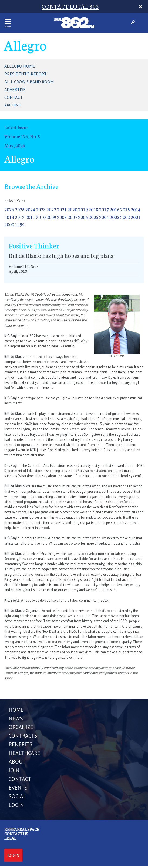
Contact (13, 97)
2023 (41, 209)
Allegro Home (19, 66)
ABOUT (17, 762)
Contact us (16, 833)
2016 (114, 209)
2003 (114, 217)
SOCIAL (17, 796)
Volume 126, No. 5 (22, 136)
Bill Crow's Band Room (29, 81)
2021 (62, 209)
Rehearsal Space (21, 829)
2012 (20, 217)
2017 (104, 209)
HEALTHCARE (24, 753)
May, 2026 (14, 145)
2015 (125, 209)
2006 (83, 217)
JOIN (14, 770)
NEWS (16, 718)
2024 (30, 209)
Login (13, 855)
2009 (51, 217)
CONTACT (20, 779)
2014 (135, 209)
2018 (93, 209)
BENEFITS (20, 744)
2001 (135, 217)
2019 (83, 209)
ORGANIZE (21, 727)
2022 (51, 209)
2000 (9, 224)
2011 (30, 217)
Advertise (15, 89)
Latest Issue (15, 127)
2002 (125, 217)
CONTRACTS (23, 736)
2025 (20, 209)
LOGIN (16, 805)
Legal (10, 838)
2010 (41, 217)
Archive (12, 105)
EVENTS (18, 787)
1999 (20, 224)
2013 (9, 217)
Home (16, 710)
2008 (62, 217)
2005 (93, 217)
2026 (9, 209)
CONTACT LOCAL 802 (70, 6)
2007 (72, 217)
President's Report (25, 73)
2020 (72, 209)
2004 (104, 217)
